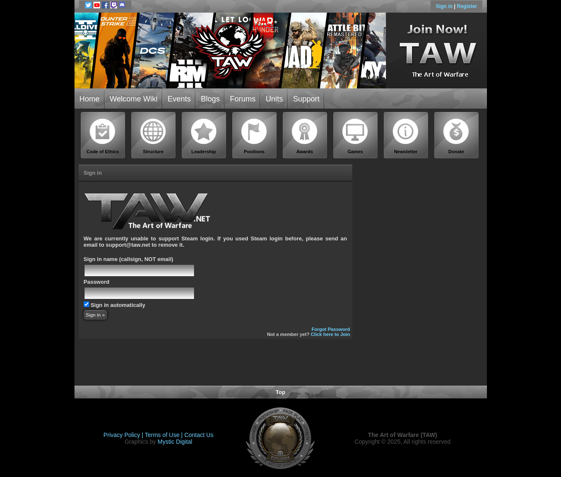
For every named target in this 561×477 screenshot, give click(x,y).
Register (467, 6)
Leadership (203, 136)
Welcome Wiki (134, 99)
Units (274, 99)
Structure (153, 136)
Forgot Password (330, 329)
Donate (456, 136)
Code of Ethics (102, 136)
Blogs (210, 99)
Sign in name (101, 259)
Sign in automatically (117, 305)
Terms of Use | (164, 435)
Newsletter (405, 136)
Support (306, 99)
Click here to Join (330, 334)
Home (90, 99)
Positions (254, 136)
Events (179, 99)
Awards (304, 136)
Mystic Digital (174, 441)
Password (96, 282)
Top (280, 392)
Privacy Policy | (124, 435)
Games (355, 136)
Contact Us (198, 435)
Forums (242, 99)
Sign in (445, 6)
